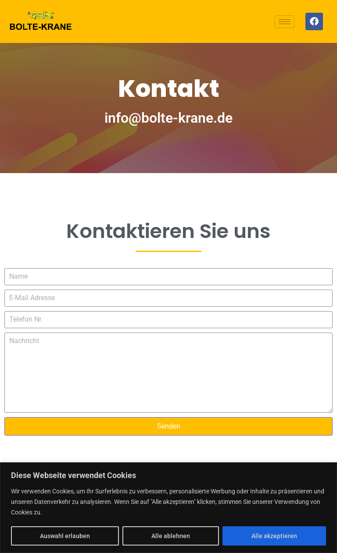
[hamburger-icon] (284, 21)
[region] (168, 507)
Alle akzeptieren (274, 535)
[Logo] (40, 21)
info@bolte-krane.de (168, 118)
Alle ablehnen (170, 535)
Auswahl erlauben (65, 535)
